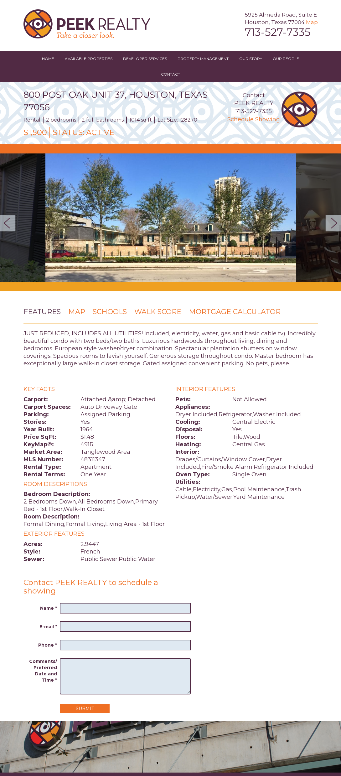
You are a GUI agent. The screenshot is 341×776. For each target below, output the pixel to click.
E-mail (48, 626)
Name (48, 608)
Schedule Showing (253, 119)
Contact (170, 74)
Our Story (250, 58)
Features (42, 312)
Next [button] (331, 223)
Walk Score (157, 312)
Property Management (203, 58)
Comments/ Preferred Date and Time (43, 670)
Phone (47, 645)
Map (312, 22)
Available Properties (88, 58)
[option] (170, 217)
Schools (110, 312)
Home (48, 58)
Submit (85, 708)
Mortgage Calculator (235, 312)
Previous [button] (9, 223)
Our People (286, 58)
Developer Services (145, 58)
